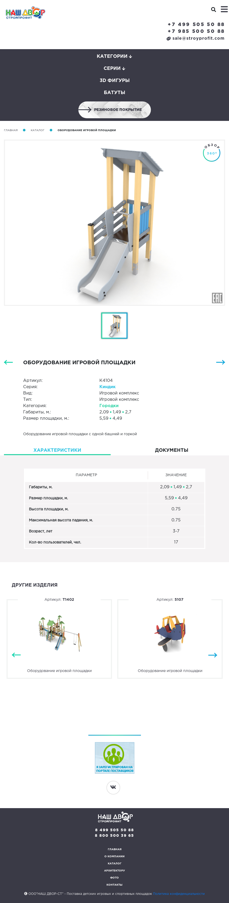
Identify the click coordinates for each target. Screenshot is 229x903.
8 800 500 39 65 (114, 835)
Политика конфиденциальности (179, 893)
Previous (16, 655)
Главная (11, 130)
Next (212, 655)
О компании (114, 856)
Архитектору (114, 871)
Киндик (107, 387)
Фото (114, 878)
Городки (109, 406)
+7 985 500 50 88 (196, 31)
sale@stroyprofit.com (195, 38)
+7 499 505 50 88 (196, 25)
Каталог (37, 130)
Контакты (114, 885)
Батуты (114, 93)
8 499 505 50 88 (114, 830)
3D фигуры (115, 81)
